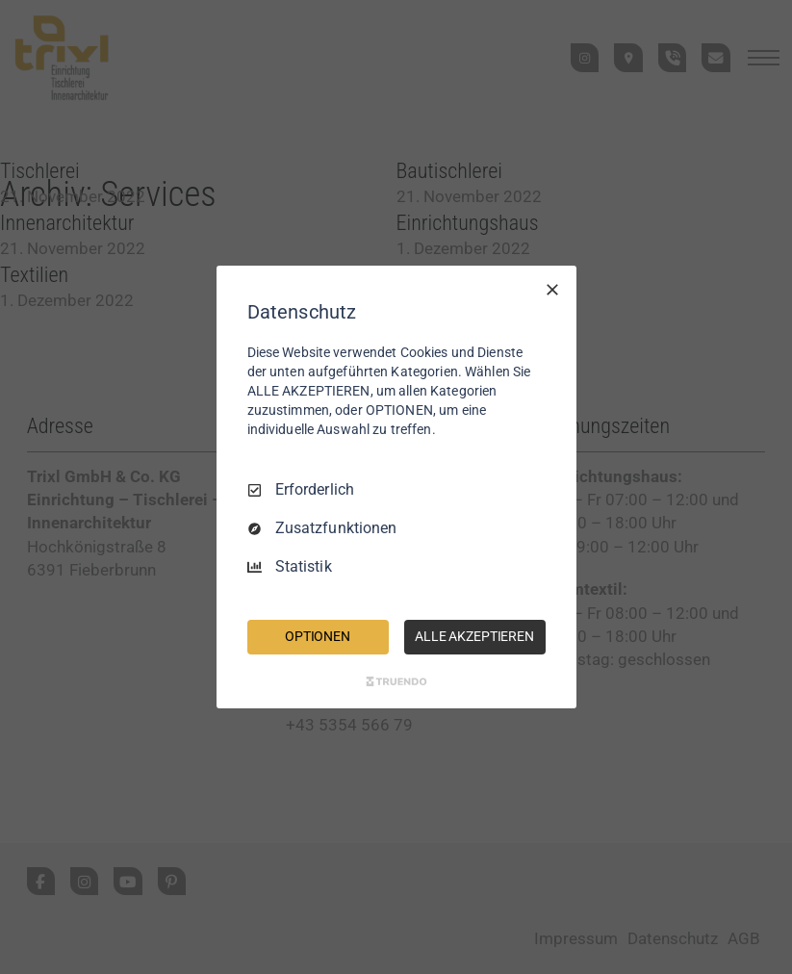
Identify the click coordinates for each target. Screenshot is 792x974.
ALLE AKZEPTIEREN (474, 636)
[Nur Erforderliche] (552, 290)
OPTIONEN (317, 636)
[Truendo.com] (396, 681)
